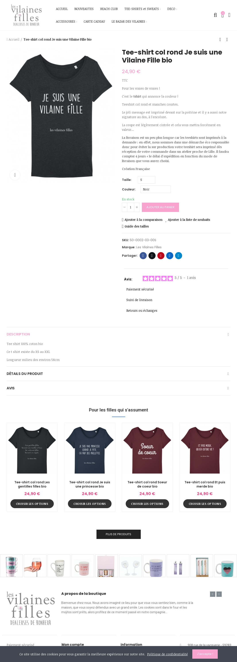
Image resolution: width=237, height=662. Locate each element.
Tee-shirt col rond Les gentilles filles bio (32, 484)
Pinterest (161, 255)
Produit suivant (227, 39)
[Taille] (146, 180)
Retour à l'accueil (221, 39)
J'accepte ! (205, 654)
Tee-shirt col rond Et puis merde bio (205, 484)
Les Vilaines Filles (149, 247)
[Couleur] (156, 189)
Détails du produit (25, 373)
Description (18, 334)
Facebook (143, 255)
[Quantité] (131, 207)
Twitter (152, 255)
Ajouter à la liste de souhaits (189, 219)
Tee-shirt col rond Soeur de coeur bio (147, 484)
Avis (11, 388)
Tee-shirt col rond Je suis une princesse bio (89, 484)
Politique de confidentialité (167, 654)
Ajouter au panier (160, 207)
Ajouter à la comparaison (143, 219)
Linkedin (169, 255)
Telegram (178, 255)
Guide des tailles (137, 226)
